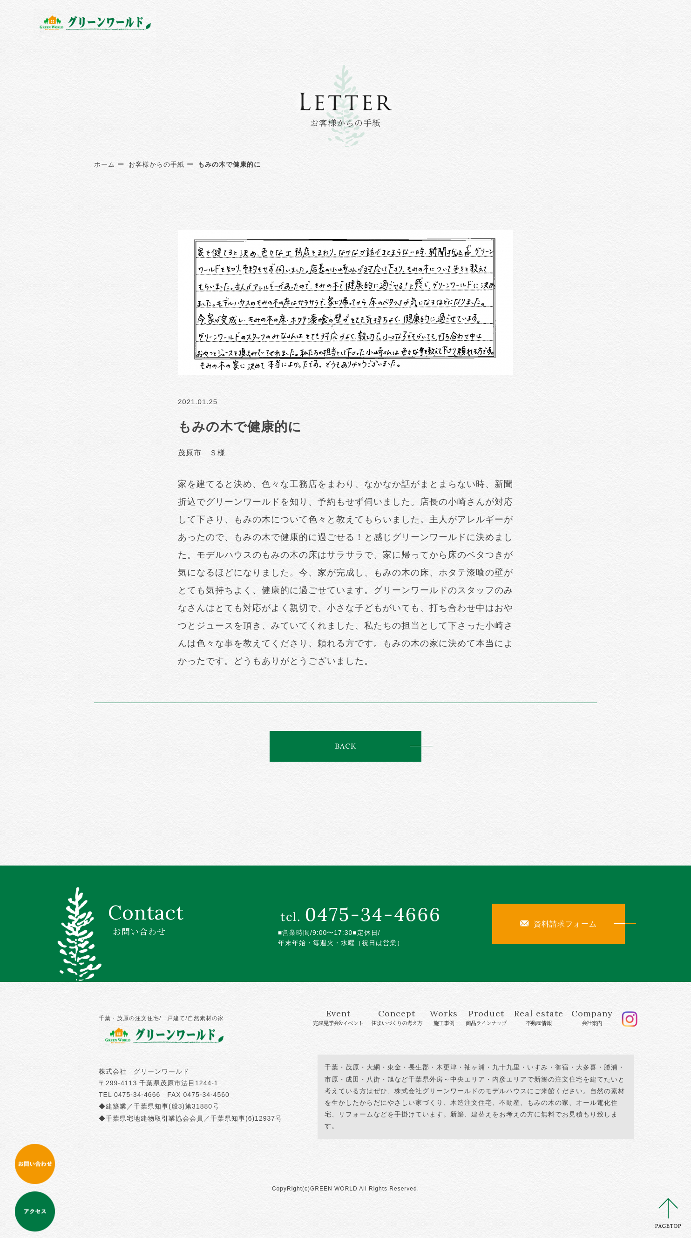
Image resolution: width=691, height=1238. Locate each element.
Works (394, 22)
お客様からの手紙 (156, 164)
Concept (337, 22)
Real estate (509, 22)
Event (266, 22)
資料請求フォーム (558, 923)
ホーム (104, 164)
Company (569, 22)
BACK (345, 746)
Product (447, 22)
